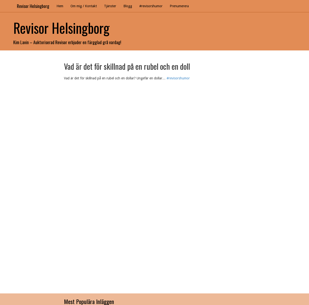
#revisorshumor (150, 6)
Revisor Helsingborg (33, 6)
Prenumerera (179, 6)
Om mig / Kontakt (83, 6)
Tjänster (110, 6)
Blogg (127, 6)
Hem (59, 6)
